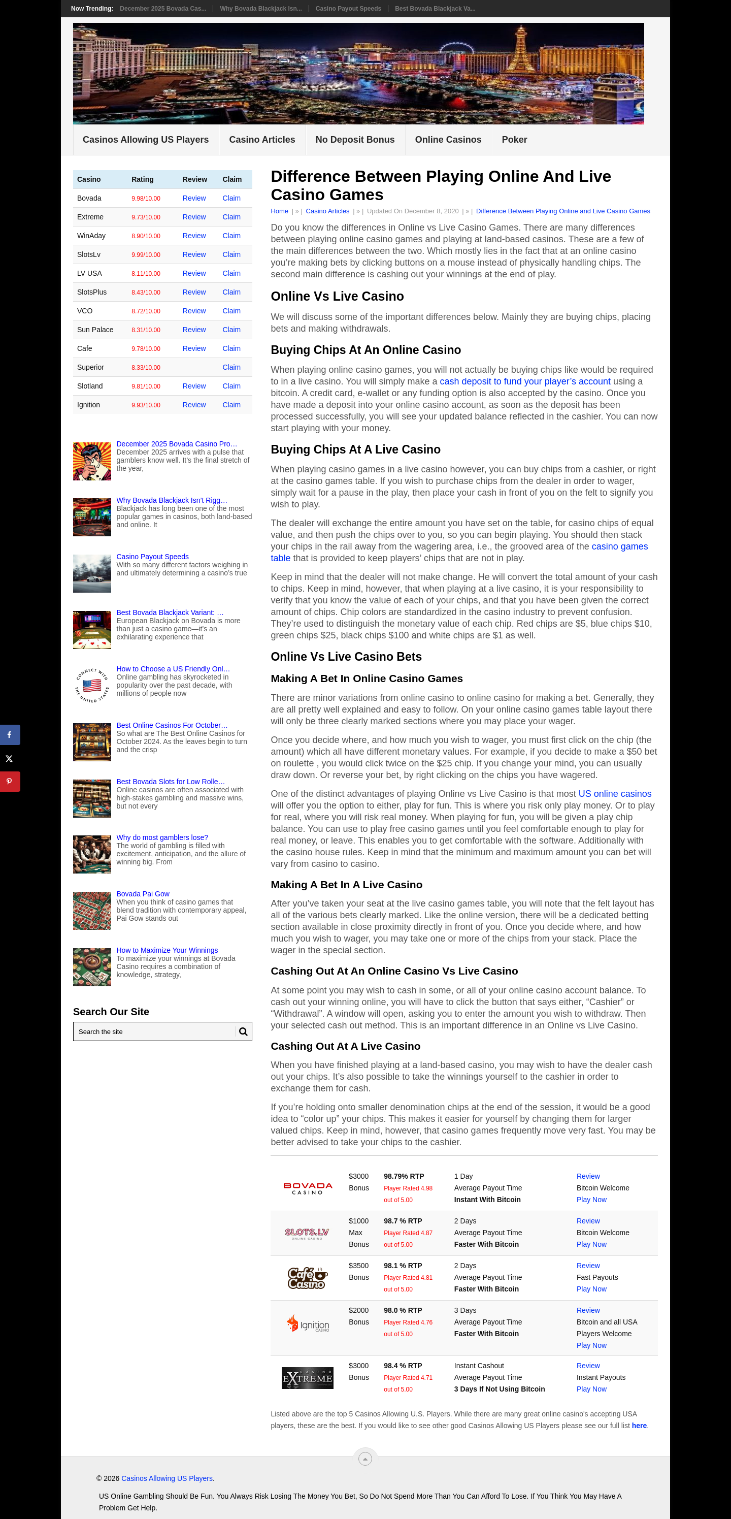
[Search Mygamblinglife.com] (162, 1031)
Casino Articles (262, 140)
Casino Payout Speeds (348, 8)
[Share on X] (10, 758)
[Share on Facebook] (10, 735)
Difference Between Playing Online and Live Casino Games (563, 211)
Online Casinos (448, 140)
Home (279, 211)
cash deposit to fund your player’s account (525, 381)
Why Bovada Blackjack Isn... (261, 8)
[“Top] (365, 1459)
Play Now (592, 1199)
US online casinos (615, 794)
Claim (231, 198)
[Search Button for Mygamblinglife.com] (241, 1031)
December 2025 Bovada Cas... (163, 8)
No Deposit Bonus (355, 140)
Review (588, 1176)
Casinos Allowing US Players (146, 140)
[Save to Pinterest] (10, 781)
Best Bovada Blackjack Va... (435, 8)
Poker (514, 140)
